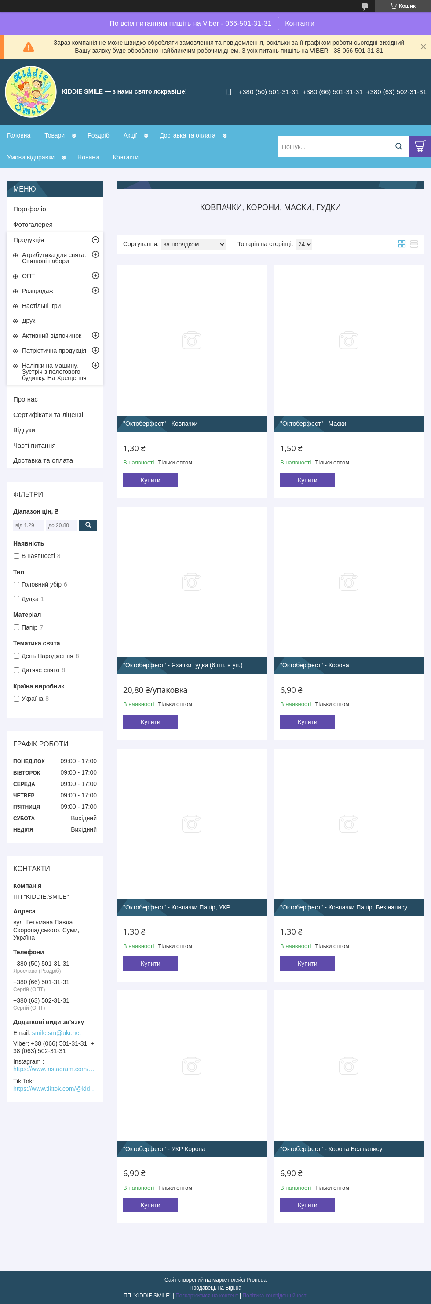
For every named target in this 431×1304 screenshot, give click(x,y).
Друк (28, 320)
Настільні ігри (41, 305)
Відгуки (24, 430)
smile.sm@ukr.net (56, 1032)
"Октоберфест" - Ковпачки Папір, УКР (176, 907)
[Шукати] (398, 146)
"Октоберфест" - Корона (314, 665)
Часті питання (34, 445)
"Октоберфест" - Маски (313, 423)
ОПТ (28, 275)
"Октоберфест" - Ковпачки (160, 423)
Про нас (25, 399)
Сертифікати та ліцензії (49, 414)
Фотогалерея (33, 224)
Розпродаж (37, 290)
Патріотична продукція (54, 350)
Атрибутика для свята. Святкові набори (54, 257)
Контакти (299, 23)
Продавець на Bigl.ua (215, 1288)
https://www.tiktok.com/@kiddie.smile (55, 1088)
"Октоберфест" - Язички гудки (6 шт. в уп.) (183, 665)
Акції (130, 135)
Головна (18, 135)
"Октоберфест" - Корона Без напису (331, 1148)
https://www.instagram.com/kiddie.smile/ (55, 1068)
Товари (54, 135)
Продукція (28, 239)
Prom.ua (257, 1280)
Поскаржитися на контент (206, 1296)
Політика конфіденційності (274, 1296)
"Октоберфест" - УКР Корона (164, 1148)
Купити (151, 480)
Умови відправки (31, 157)
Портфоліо (29, 209)
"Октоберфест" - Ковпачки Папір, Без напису (343, 907)
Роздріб (99, 135)
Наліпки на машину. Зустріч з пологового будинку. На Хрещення (54, 371)
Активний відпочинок (51, 335)
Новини (88, 157)
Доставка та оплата (188, 135)
